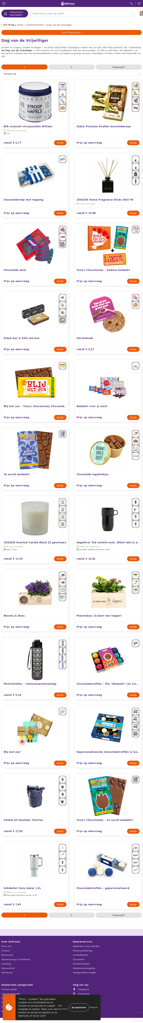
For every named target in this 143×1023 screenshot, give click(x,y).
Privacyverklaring (82, 950)
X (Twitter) (81, 998)
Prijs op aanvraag (89, 142)
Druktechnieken (81, 963)
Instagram (81, 993)
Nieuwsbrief (8, 968)
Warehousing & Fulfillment (15, 959)
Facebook (81, 989)
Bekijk (60, 142)
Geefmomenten (35, 25)
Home (20, 25)
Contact (5, 950)
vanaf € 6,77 (12, 142)
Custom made (9, 989)
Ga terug (8, 24)
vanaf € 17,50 (13, 831)
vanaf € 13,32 (86, 558)
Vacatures (7, 972)
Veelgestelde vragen (84, 972)
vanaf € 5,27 (85, 349)
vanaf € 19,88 (86, 213)
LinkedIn (80, 1002)
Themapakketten (10, 993)
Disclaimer (79, 959)
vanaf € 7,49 (12, 904)
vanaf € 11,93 (13, 558)
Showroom (7, 955)
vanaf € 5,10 (12, 695)
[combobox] (80, 13)
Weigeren (94, 1007)
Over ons (6, 946)
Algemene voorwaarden (86, 946)
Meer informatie (63, 1007)
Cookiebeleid (80, 955)
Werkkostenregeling (84, 968)
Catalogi (6, 963)
